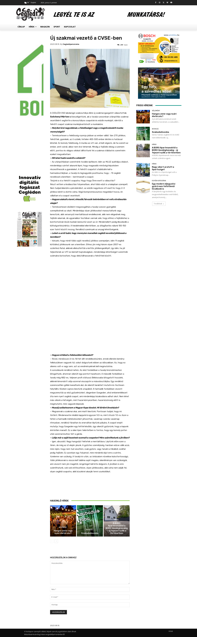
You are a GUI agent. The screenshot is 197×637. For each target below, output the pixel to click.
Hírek (116, 520)
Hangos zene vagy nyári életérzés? (63, 531)
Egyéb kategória (159, 180)
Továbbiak (159, 203)
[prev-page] (52, 541)
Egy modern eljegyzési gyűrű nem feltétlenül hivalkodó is (163, 186)
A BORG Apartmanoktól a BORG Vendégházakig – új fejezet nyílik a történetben (117, 528)
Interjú (89, 530)
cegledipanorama (71, 44)
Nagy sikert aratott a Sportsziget (163, 168)
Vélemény (63, 527)
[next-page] (56, 541)
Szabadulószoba (89, 533)
